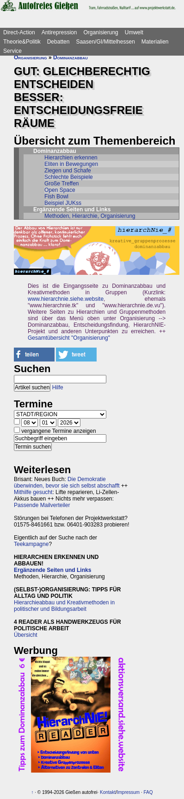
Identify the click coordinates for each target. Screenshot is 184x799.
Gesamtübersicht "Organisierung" (69, 338)
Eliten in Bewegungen (71, 164)
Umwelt (134, 32)
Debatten (58, 41)
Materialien (155, 41)
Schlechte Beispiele (68, 177)
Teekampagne (31, 544)
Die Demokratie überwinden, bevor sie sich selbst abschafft (67, 482)
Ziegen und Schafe (67, 170)
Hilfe (57, 387)
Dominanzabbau (70, 57)
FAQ (148, 792)
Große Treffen (61, 183)
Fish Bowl (56, 196)
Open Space (59, 190)
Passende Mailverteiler (42, 505)
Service (12, 51)
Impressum (128, 792)
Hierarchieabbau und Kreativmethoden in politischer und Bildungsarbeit (64, 605)
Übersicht (25, 635)
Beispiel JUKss (62, 203)
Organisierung (100, 32)
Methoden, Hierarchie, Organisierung (89, 216)
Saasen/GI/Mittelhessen (105, 41)
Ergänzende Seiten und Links (52, 570)
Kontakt (108, 792)
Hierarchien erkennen (71, 157)
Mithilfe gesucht (33, 492)
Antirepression (59, 32)
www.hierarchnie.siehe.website (66, 299)
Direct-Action (19, 32)
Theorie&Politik (22, 41)
